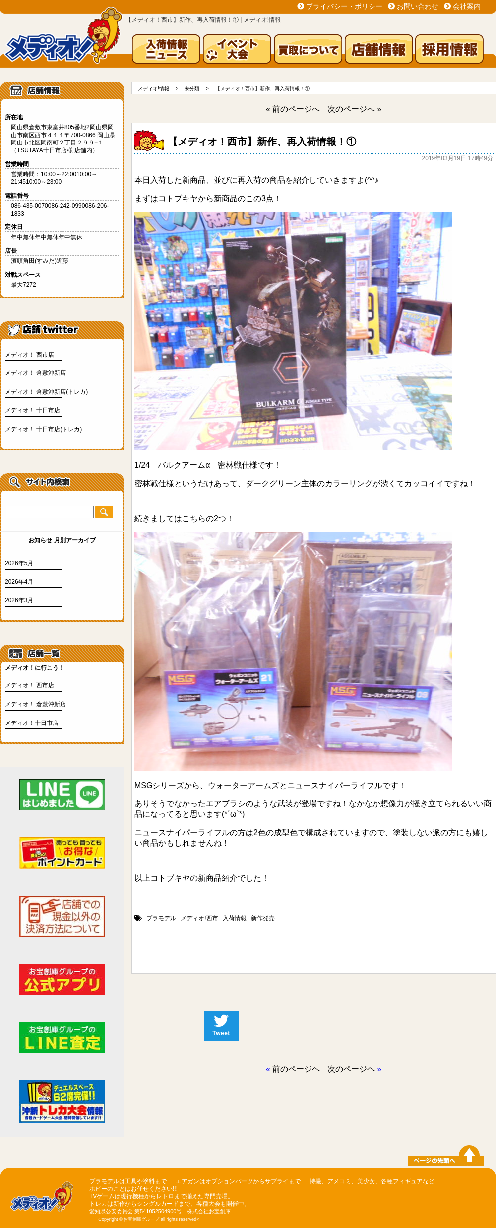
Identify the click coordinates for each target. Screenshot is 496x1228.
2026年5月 (19, 563)
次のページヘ (351, 1069)
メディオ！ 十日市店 (32, 410)
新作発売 (263, 918)
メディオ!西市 (199, 918)
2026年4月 (19, 581)
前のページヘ (296, 1069)
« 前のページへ (293, 109)
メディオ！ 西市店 (29, 354)
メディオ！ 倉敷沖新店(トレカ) (46, 391)
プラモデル (161, 918)
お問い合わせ (417, 6)
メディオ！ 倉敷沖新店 (35, 372)
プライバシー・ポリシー (344, 6)
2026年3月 (19, 600)
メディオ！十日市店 (32, 723)
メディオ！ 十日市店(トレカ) (43, 429)
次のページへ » (354, 109)
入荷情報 (235, 918)
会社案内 (467, 6)
